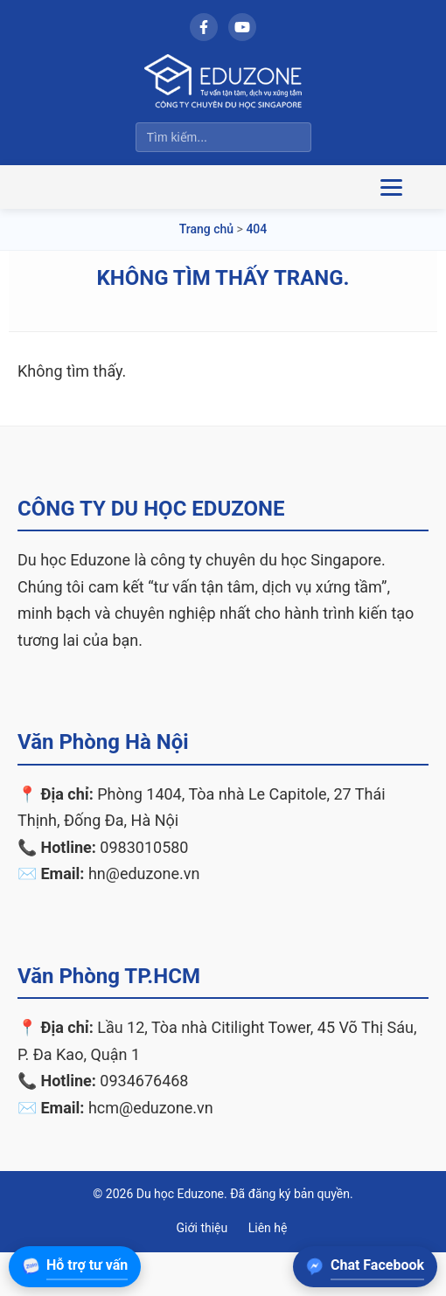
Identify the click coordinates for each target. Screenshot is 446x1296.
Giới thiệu (202, 1228)
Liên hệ (268, 1228)
